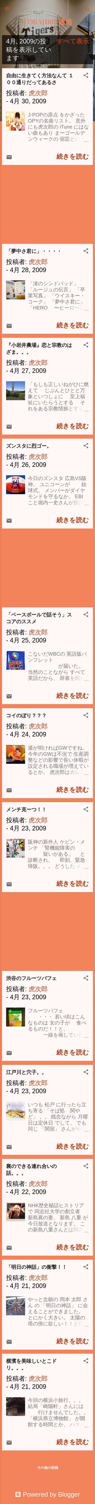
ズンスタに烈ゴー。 (29, 446)
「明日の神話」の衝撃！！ (36, 1267)
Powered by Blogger (47, 1494)
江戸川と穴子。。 (26, 1072)
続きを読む (72, 156)
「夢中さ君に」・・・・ (34, 251)
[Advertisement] (47, 204)
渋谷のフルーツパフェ (31, 978)
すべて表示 (72, 41)
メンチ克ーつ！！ (26, 809)
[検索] (88, 10)
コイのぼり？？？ (26, 715)
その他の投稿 (47, 1468)
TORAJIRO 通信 (47, 21)
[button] (86, 75)
